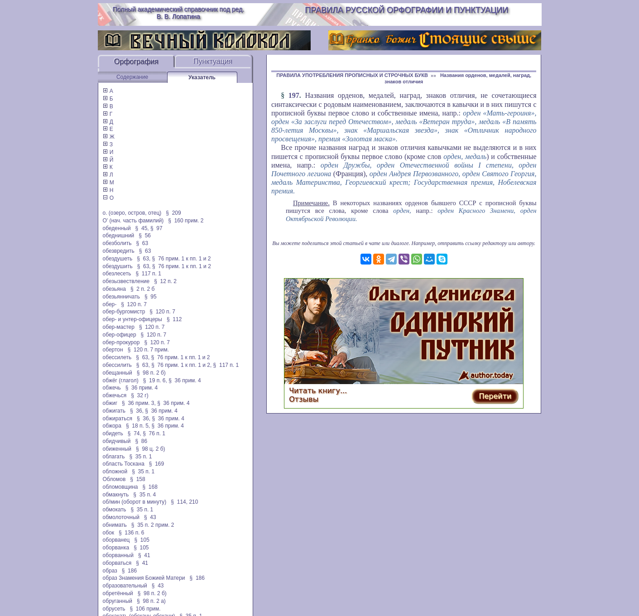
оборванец (116, 540)
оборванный (118, 555)
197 (293, 95)
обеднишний (119, 235)
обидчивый (117, 441)
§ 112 (174, 319)
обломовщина (120, 487)
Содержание (132, 77)
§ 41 (144, 555)
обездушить (118, 266)
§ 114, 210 (184, 502)
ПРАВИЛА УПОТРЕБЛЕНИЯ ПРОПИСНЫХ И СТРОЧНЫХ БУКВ (352, 75)
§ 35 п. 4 (144, 494)
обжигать (114, 411)
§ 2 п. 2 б (142, 289)
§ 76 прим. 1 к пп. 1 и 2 (181, 258)
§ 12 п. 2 (165, 281)
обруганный (117, 601)
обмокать (114, 509)
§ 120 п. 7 (134, 304)
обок (108, 532)
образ (110, 571)
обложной (115, 471)
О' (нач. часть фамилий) (133, 220)
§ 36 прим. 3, (139, 403)
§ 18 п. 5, (138, 426)
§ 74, (134, 433)
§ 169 (156, 464)
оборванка (116, 547)
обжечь (112, 388)
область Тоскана (123, 464)
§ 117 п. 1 (148, 273)
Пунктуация (213, 61)
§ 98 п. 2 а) (151, 601)
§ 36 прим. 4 (184, 380)
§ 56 (145, 235)
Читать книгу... (318, 390)
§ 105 (142, 540)
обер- (110, 304)
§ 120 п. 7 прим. (148, 349)
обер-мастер (119, 327)
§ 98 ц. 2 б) (150, 449)
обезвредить (119, 251)
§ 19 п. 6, (155, 380)
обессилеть (117, 357)
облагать (114, 456)
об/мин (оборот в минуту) (135, 502)
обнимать (115, 525)
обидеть (113, 433)
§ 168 (150, 487)
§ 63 (142, 243)
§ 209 (173, 213)
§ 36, (137, 411)
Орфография (136, 61)
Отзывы (303, 399)
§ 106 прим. (145, 609)
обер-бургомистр (124, 311)
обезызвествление (126, 281)
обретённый (118, 593)
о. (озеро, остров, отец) (132, 213)
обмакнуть (116, 494)
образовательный (125, 585)
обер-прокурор (121, 342)
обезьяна (114, 289)
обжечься (115, 395)
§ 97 (156, 228)
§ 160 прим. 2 (185, 220)
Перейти (495, 396)
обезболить (117, 243)
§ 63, (143, 258)
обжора (112, 426)
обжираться (117, 418)
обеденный (117, 228)
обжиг (110, 403)
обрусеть (114, 609)
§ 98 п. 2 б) (151, 373)
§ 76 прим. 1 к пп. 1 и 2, (181, 365)
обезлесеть (117, 273)
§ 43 (150, 517)
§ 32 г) (139, 395)
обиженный (117, 449)
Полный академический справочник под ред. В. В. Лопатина (178, 12)
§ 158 (137, 479)
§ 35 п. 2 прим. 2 (152, 525)
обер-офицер (119, 335)
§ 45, (142, 228)
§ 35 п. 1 (140, 456)
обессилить (117, 365)
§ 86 (141, 441)
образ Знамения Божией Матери (144, 578)
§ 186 (129, 571)
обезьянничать (121, 297)
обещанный (117, 373)
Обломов (114, 479)
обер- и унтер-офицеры (132, 319)
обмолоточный (121, 517)
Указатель (202, 77)
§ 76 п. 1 (154, 433)
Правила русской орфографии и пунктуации (406, 9)
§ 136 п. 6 (131, 532)
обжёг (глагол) (121, 380)
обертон (113, 349)
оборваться (117, 563)
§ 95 (150, 297)
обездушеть (118, 258)
